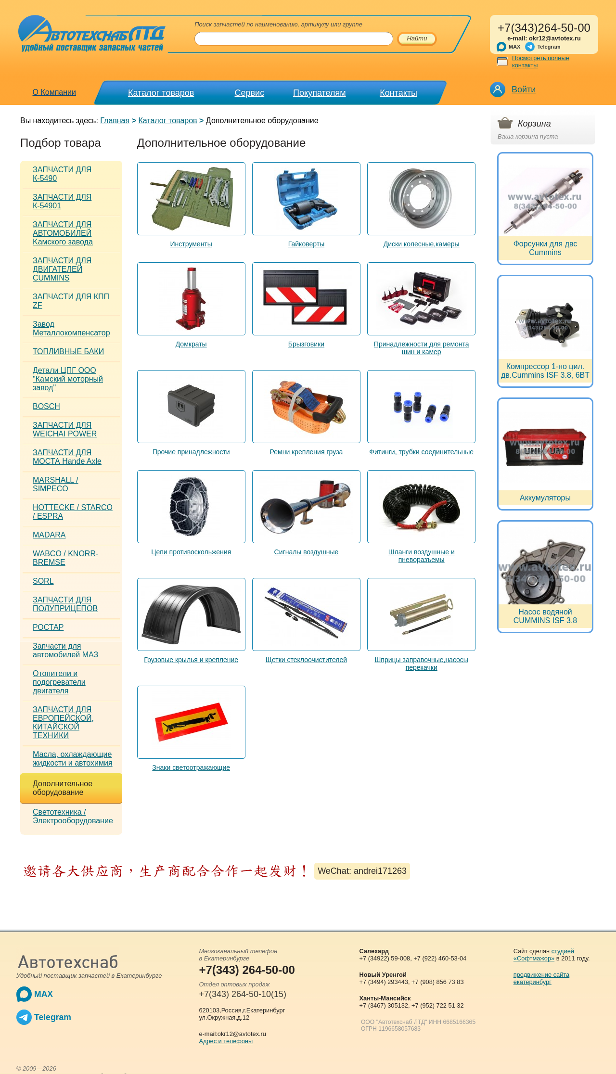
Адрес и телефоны (226, 1041)
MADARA (49, 535)
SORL (43, 581)
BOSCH (46, 406)
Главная (114, 120)
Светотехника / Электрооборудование (73, 816)
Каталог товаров (161, 93)
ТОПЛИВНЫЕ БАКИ (68, 351)
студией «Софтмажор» (543, 954)
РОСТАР (48, 627)
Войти (524, 89)
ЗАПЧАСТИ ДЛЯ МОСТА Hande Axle (67, 456)
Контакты (398, 93)
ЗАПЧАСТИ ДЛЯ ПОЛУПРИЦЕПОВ (65, 604)
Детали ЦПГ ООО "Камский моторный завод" (68, 379)
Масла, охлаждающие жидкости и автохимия (73, 758)
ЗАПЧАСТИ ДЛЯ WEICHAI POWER (65, 429)
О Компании (54, 92)
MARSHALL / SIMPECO (55, 484)
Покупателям (319, 93)
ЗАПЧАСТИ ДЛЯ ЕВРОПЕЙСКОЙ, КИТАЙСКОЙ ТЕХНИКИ (63, 722)
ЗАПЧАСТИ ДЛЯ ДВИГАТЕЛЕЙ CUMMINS (62, 269)
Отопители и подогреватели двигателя (59, 682)
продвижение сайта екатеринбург (541, 978)
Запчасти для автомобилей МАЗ (65, 650)
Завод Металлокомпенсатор (71, 328)
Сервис (250, 93)
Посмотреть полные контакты (540, 61)
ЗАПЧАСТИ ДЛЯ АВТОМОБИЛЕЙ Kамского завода (63, 233)
